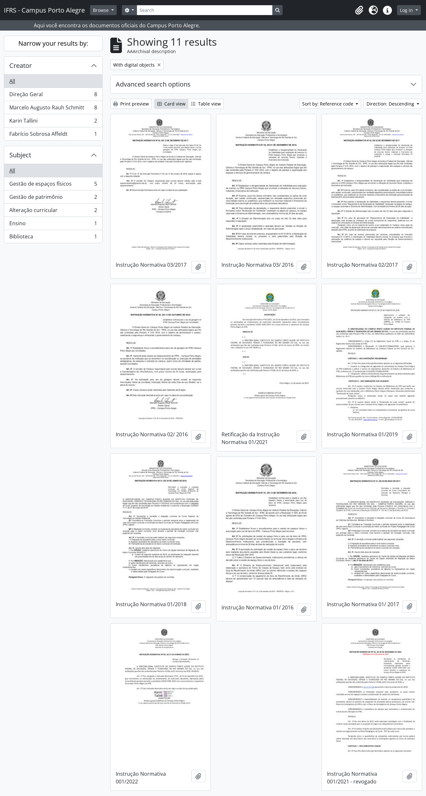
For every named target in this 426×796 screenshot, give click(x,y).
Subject (20, 155)
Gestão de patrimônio (53, 198)
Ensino (53, 224)
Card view (171, 104)
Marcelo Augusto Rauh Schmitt (53, 109)
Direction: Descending (391, 104)
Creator (20, 65)
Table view (206, 104)
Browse (101, 10)
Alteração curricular (53, 211)
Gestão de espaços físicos (53, 185)
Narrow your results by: (53, 43)
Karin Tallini (53, 122)
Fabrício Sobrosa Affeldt (53, 135)
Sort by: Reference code (328, 104)
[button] (359, 10)
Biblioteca (53, 238)
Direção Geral (53, 95)
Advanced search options (153, 84)
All (12, 81)
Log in (407, 10)
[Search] (204, 10)
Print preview (131, 104)
